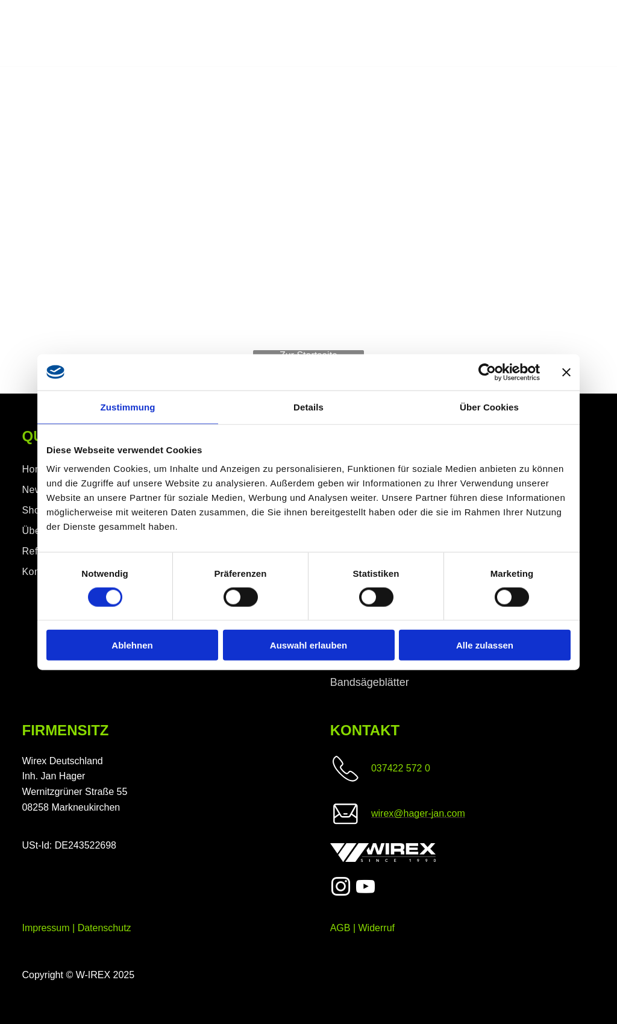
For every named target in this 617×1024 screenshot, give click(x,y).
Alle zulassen (484, 645)
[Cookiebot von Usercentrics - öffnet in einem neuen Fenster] (487, 372)
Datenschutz (104, 928)
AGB (340, 928)
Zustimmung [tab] (128, 406)
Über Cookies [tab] (489, 406)
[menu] (590, 33)
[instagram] (341, 888)
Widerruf (377, 928)
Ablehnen (131, 645)
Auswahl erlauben (308, 645)
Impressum (45, 928)
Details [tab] (308, 406)
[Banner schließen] (566, 372)
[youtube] (365, 888)
